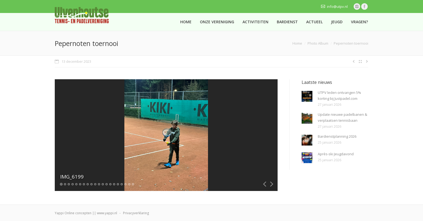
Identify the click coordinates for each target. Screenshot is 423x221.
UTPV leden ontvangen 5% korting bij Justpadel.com (339, 95)
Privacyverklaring (136, 213)
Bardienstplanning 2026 (337, 136)
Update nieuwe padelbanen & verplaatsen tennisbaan (342, 117)
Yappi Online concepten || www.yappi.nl (86, 213)
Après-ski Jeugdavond (336, 153)
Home (297, 43)
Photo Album (318, 43)
